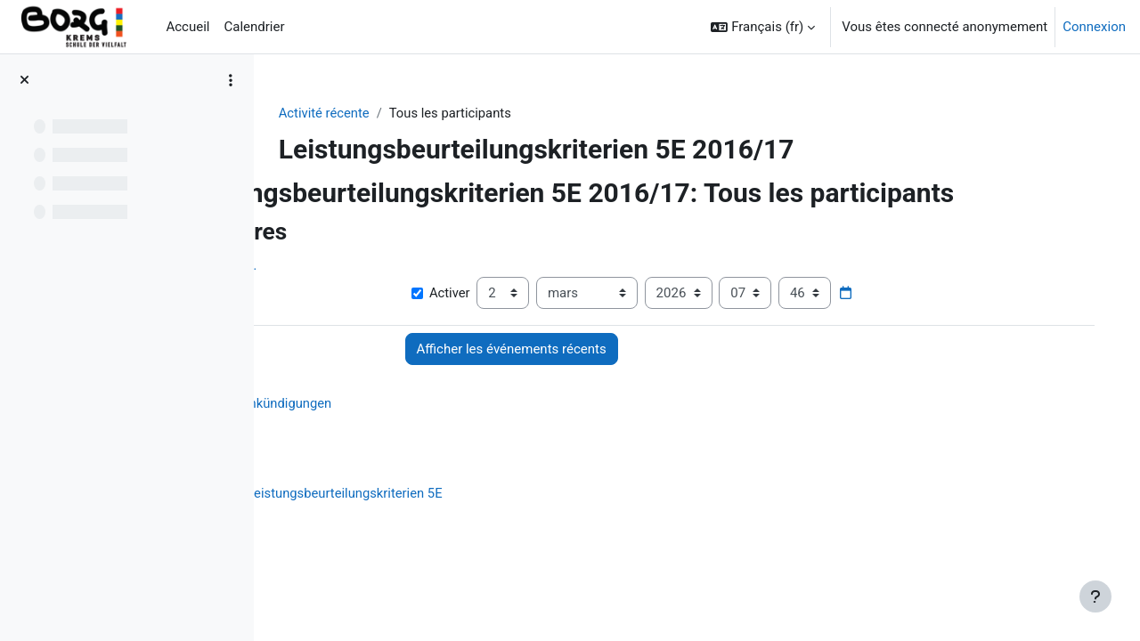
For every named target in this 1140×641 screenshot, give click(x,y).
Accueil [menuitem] (187, 27)
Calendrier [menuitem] (254, 27)
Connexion (1094, 27)
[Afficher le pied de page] (1095, 596)
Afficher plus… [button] (330, 266)
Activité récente (373, 113)
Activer (522, 294)
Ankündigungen (401, 404)
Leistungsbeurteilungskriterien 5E (461, 494)
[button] (762, 26)
